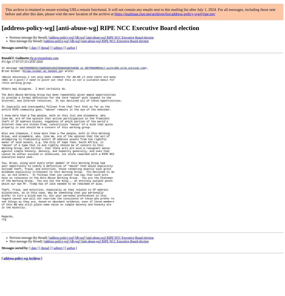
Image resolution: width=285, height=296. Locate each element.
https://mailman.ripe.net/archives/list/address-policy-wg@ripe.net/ (165, 14)
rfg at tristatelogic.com (44, 58)
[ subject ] (58, 47)
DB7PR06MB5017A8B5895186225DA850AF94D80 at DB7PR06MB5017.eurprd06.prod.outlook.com (82, 68)
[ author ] (71, 47)
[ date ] (33, 47)
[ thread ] (45, 47)
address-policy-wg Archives (21, 291)
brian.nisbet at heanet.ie (42, 72)
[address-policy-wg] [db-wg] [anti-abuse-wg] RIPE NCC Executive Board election (101, 37)
